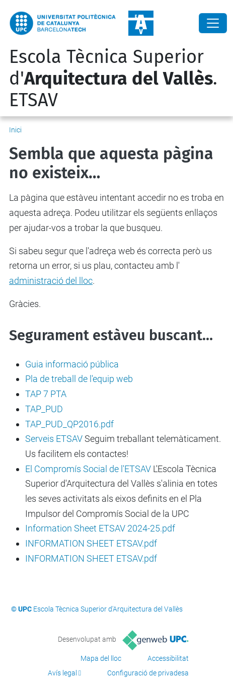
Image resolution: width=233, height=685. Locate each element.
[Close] (213, 23)
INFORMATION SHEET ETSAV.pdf (91, 543)
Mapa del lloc (101, 658)
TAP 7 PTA (45, 394)
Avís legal (62, 673)
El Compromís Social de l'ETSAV (88, 469)
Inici (15, 130)
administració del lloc (51, 280)
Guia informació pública (72, 364)
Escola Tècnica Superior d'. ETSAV (113, 78)
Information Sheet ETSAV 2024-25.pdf (100, 528)
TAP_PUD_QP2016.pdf (69, 424)
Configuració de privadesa (148, 673)
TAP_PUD (44, 409)
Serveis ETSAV (54, 438)
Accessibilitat (168, 658)
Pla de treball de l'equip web (79, 378)
